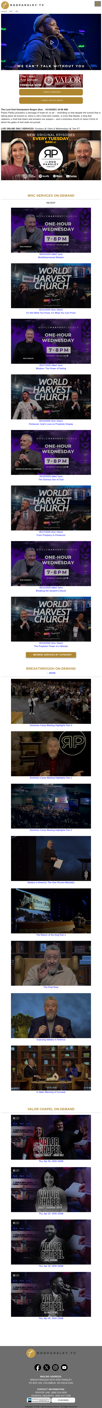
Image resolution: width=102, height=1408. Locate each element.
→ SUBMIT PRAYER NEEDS (51, 100)
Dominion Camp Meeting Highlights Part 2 (51, 830)
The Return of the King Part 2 (51, 935)
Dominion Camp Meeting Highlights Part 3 (51, 725)
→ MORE (51, 673)
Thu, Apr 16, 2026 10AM (51, 1266)
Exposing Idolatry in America (51, 1040)
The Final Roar (51, 987)
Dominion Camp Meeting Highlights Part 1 (51, 778)
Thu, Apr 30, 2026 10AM (51, 1161)
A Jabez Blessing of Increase (50, 1092)
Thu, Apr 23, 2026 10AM (51, 1214)
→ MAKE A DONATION (51, 92)
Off (11, 11)
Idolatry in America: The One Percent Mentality (51, 882)
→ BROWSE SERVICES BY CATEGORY (51, 655)
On (17, 11)
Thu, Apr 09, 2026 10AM (51, 1318)
